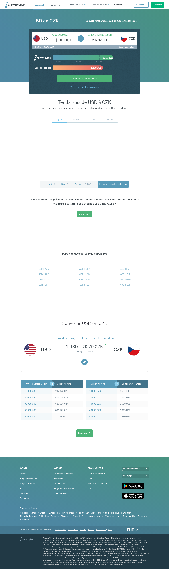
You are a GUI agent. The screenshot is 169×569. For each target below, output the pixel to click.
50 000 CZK (95, 416)
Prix (90, 478)
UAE (119, 516)
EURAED (84, 285)
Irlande (99, 512)
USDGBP (44, 279)
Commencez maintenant (84, 78)
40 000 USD (30, 410)
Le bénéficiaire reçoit (100, 35)
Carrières (24, 493)
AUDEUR (125, 285)
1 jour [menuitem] (59, 119)
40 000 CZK (95, 410)
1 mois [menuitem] (94, 119)
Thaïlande (109, 516)
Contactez (24, 498)
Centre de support (96, 473)
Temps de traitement (97, 483)
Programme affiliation (64, 488)
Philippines (44, 516)
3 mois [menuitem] (109, 119)
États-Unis (142, 516)
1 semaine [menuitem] (76, 119)
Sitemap (110, 530)
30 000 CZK (95, 403)
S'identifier (141, 4)
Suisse (100, 516)
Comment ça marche (63, 473)
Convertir (92, 488)
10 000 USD (30, 391)
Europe (52, 512)
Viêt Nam (24, 519)
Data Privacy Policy (60, 530)
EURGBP (44, 285)
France (60, 512)
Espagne (91, 516)
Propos (23, 473)
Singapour (65, 516)
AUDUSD (125, 279)
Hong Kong (83, 512)
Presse (23, 488)
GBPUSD (84, 274)
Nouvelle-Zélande (28, 516)
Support (118, 4)
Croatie (43, 512)
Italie (107, 512)
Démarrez (84, 213)
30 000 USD (30, 403)
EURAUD (44, 269)
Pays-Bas (125, 512)
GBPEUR (125, 274)
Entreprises (57, 4)
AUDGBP (84, 269)
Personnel (38, 4)
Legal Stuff (83, 530)
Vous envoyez (59, 35)
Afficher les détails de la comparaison (84, 87)
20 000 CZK (95, 397)
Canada (33, 512)
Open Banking (60, 493)
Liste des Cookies (73, 530)
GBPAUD (84, 279)
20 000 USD (30, 397)
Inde (92, 512)
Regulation (91, 530)
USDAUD (43, 274)
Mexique (115, 512)
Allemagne (70, 512)
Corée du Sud (79, 516)
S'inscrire (157, 4)
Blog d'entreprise (27, 483)
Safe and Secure (101, 530)
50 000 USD (30, 416)
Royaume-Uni (129, 516)
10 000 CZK (95, 391)
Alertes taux (59, 483)
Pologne (55, 516)
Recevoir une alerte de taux (113, 184)
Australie (24, 512)
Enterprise (58, 478)
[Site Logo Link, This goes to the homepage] (18, 5)
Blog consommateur (29, 478)
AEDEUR (125, 269)
